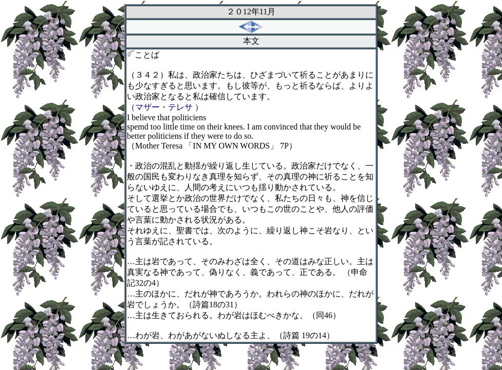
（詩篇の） (213, 304)
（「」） (212, 145)
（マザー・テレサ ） (165, 107)
